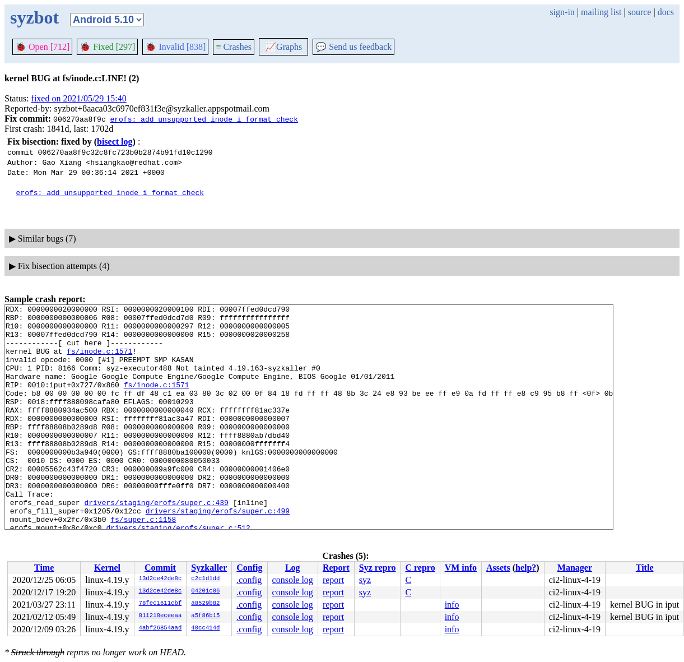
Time (44, 567)
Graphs (283, 47)
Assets (498, 567)
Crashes (234, 47)
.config (249, 580)
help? (525, 567)
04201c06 (205, 591)
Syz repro (377, 567)
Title (645, 567)
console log (292, 580)
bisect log (115, 141)
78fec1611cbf (160, 604)
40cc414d (205, 628)
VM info (461, 567)
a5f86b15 (205, 616)
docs (666, 12)
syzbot (34, 17)
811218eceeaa (160, 616)
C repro (420, 567)
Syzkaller (209, 567)
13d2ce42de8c (160, 579)
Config (249, 567)
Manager (574, 567)
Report (336, 567)
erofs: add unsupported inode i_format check (203, 119)
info (452, 604)
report (333, 580)
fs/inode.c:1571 (99, 361)
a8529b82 (205, 604)
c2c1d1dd (205, 579)
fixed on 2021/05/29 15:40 (79, 98)
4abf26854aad (160, 628)
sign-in (562, 12)
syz (365, 580)
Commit (160, 567)
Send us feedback (353, 47)
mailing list (601, 12)
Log (292, 567)
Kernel (107, 567)
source (640, 12)
